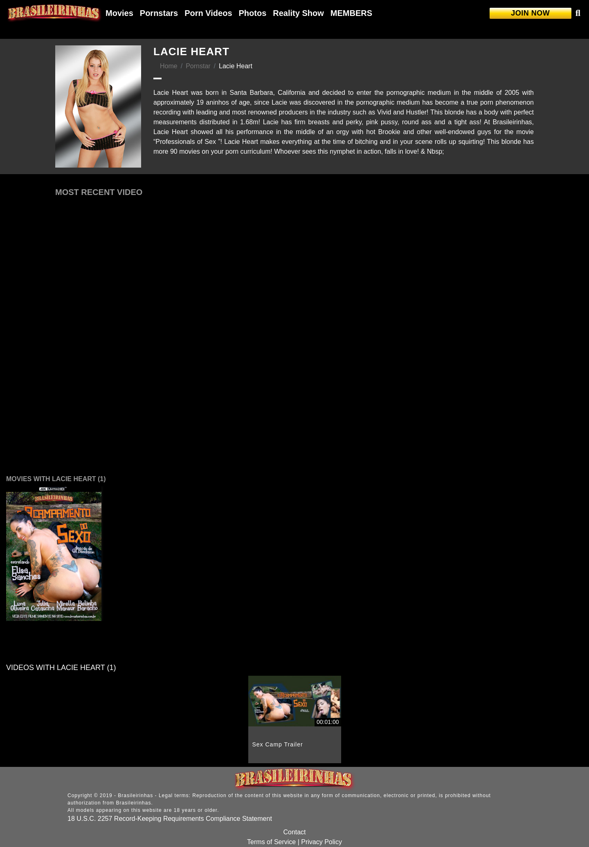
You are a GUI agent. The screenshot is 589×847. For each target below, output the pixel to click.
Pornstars (159, 13)
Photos (253, 13)
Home (169, 66)
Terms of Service (271, 841)
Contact (294, 832)
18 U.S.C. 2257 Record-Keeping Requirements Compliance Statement (169, 818)
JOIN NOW (530, 13)
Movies (119, 13)
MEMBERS (351, 13)
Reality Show (298, 13)
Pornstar (198, 66)
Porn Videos (208, 13)
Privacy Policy (321, 841)
